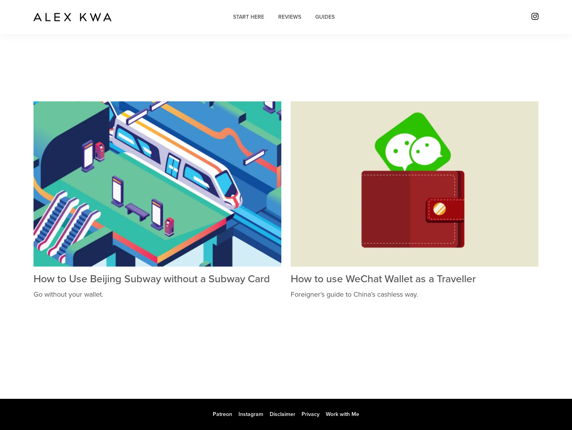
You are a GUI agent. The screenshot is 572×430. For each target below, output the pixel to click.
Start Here (248, 17)
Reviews (289, 17)
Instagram (250, 414)
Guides (325, 17)
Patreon (222, 414)
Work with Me (342, 414)
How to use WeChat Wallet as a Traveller (383, 279)
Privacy (311, 414)
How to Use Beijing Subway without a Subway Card (152, 279)
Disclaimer (282, 414)
